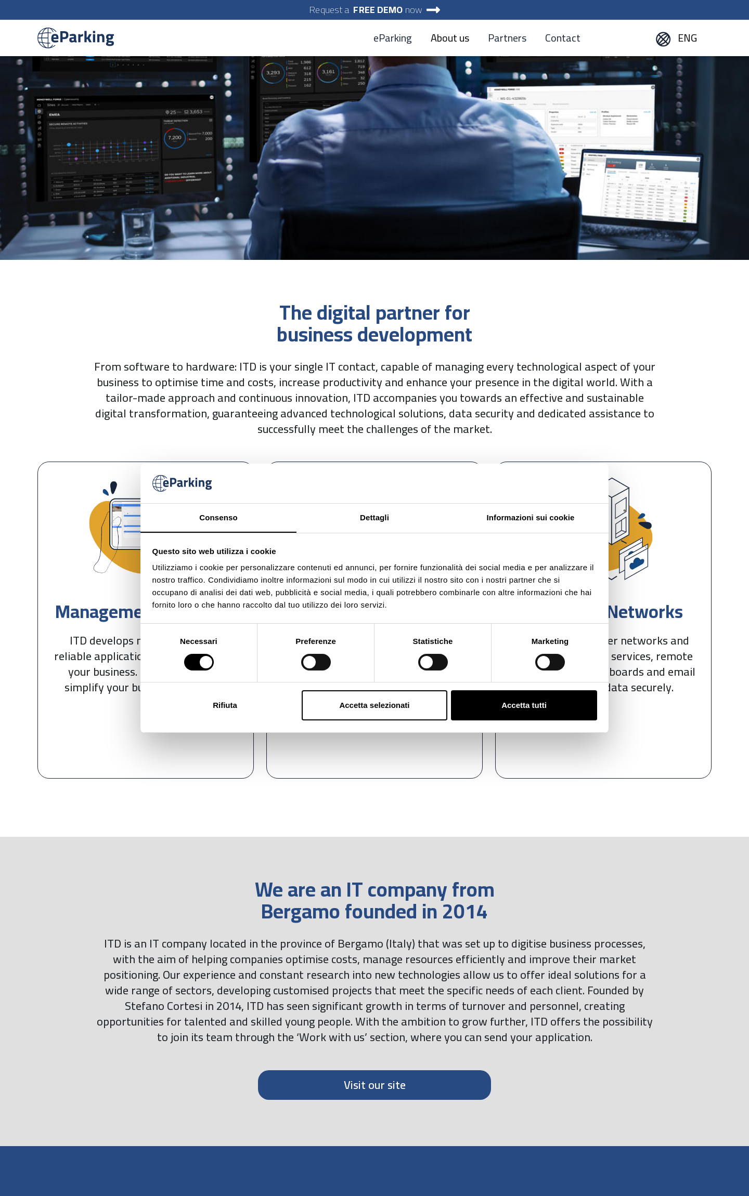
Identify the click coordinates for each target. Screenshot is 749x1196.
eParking (392, 37)
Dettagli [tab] (374, 517)
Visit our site (375, 1085)
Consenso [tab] (218, 517)
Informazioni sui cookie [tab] (531, 517)
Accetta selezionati (374, 705)
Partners (507, 37)
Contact (562, 37)
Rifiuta (225, 705)
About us (450, 37)
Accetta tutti (524, 705)
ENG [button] (676, 37)
